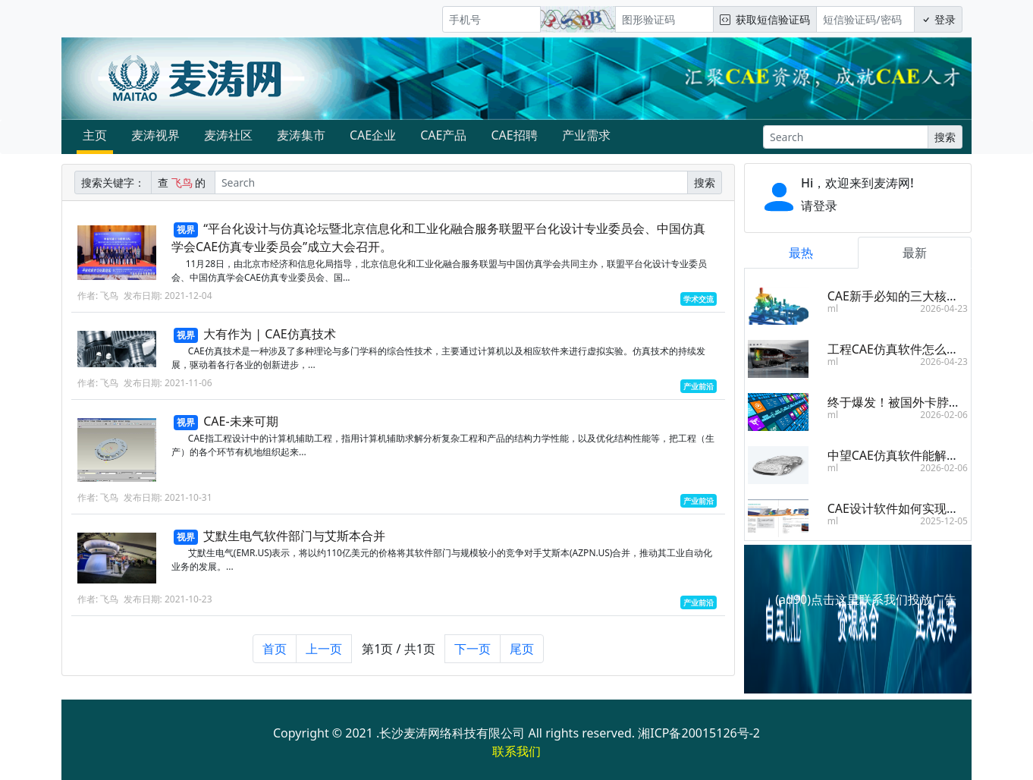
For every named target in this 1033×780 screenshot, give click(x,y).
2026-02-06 (944, 414)
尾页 (522, 656)
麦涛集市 (301, 135)
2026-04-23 (944, 308)
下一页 (472, 656)
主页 (95, 135)
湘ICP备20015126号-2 (699, 733)
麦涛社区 (228, 135)
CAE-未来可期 (240, 421)
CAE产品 (443, 135)
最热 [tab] (801, 252)
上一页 (324, 656)
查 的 (183, 182)
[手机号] (491, 19)
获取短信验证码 (765, 19)
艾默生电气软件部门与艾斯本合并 (294, 543)
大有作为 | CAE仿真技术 (269, 334)
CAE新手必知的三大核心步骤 (905, 296)
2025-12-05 (944, 520)
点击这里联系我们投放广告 (883, 599)
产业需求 (586, 135)
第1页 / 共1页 (398, 656)
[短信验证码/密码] (865, 19)
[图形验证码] (664, 19)
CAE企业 (373, 135)
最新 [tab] (915, 252)
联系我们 (516, 751)
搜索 (945, 137)
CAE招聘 (514, 135)
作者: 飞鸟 (97, 295)
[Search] (845, 137)
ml (832, 308)
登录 (938, 19)
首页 (274, 656)
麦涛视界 (155, 135)
